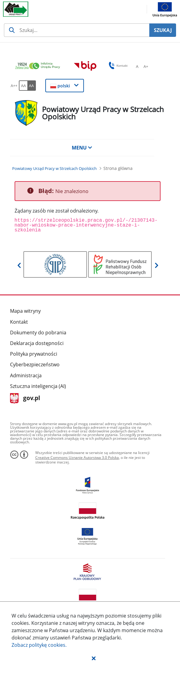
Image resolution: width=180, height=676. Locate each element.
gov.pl (25, 398)
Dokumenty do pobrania (38, 332)
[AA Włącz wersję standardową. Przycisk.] (23, 85)
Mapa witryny (25, 311)
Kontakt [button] (117, 65)
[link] (39, 66)
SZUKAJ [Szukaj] (163, 30)
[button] (93, 658)
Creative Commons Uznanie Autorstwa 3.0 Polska (77, 457)
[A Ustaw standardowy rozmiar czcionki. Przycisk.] (137, 66)
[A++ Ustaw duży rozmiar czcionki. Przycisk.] (14, 85)
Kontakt (19, 322)
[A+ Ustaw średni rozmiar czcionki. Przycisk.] (145, 66)
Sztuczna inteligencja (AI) (38, 386)
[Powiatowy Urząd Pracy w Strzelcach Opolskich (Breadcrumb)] (54, 168)
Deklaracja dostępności (37, 343)
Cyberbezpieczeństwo (35, 364)
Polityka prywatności (33, 353)
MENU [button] (82, 147)
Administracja (26, 375)
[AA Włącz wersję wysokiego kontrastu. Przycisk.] (31, 85)
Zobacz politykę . (39, 645)
